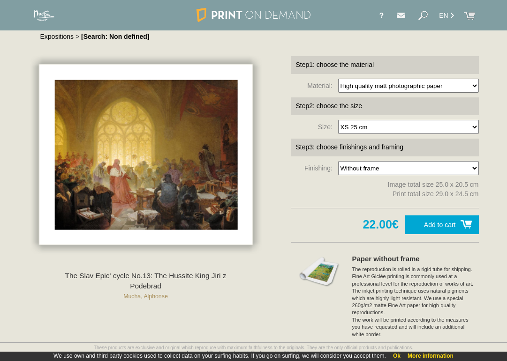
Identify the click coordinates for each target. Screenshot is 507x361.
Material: (321, 85)
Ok (397, 356)
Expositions (57, 36)
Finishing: (320, 168)
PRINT (253, 15)
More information (431, 356)
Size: (327, 127)
